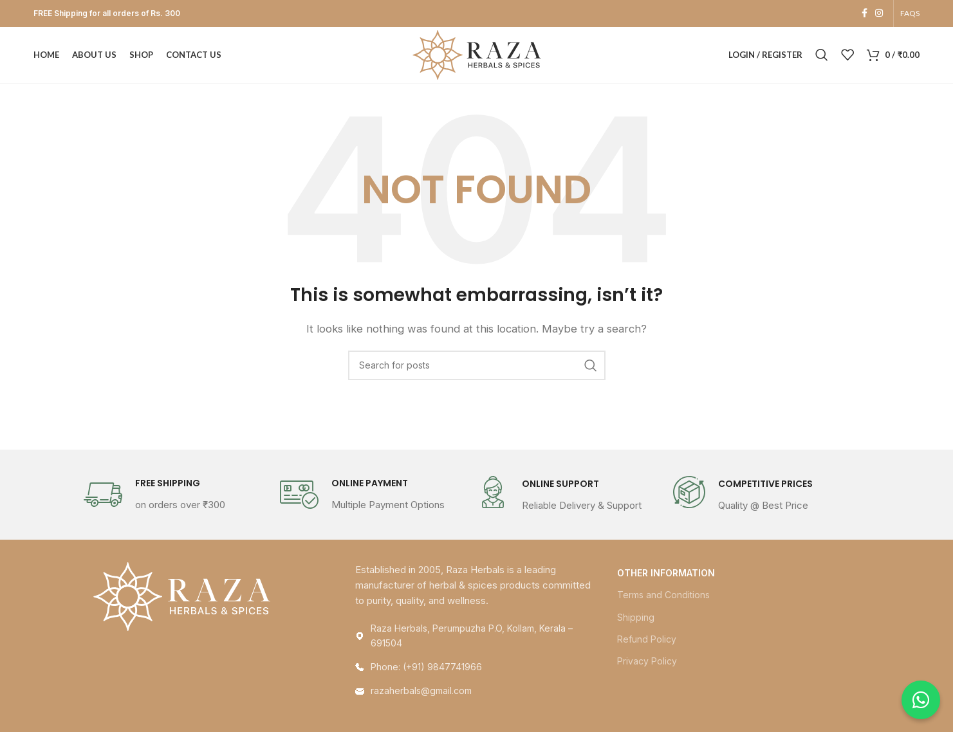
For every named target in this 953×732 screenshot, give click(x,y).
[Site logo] (477, 55)
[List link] (476, 669)
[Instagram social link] (879, 14)
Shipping (635, 618)
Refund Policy (646, 641)
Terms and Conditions (663, 596)
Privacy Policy (647, 662)
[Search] (822, 56)
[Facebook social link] (864, 14)
